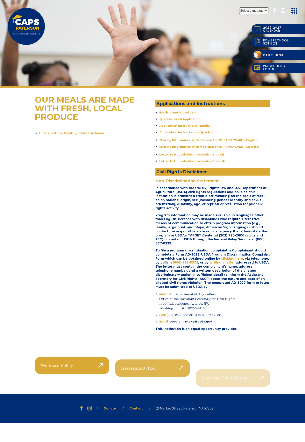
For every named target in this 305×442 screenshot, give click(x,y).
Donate (110, 408)
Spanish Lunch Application (180, 119)
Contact (136, 408)
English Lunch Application (179, 112)
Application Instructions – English (185, 125)
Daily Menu (273, 55)
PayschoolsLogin (274, 68)
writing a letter (222, 262)
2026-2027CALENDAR (272, 29)
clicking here (232, 258)
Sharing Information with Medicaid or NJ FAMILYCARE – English (208, 140)
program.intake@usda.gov (191, 321)
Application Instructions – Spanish (186, 132)
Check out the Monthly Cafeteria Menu (71, 133)
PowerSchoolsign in (276, 42)
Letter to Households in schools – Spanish (192, 161)
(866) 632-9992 (185, 262)
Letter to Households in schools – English (191, 154)
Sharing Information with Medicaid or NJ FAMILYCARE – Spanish (209, 147)
